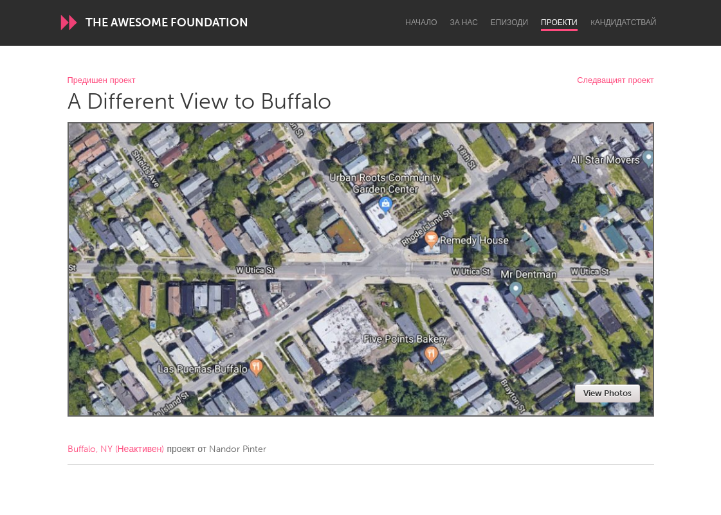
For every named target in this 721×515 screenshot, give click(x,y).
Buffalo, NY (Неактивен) (116, 449)
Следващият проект (615, 81)
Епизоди (509, 22)
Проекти (559, 22)
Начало (421, 22)
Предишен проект (102, 81)
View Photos (607, 393)
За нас (464, 22)
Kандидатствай (623, 22)
